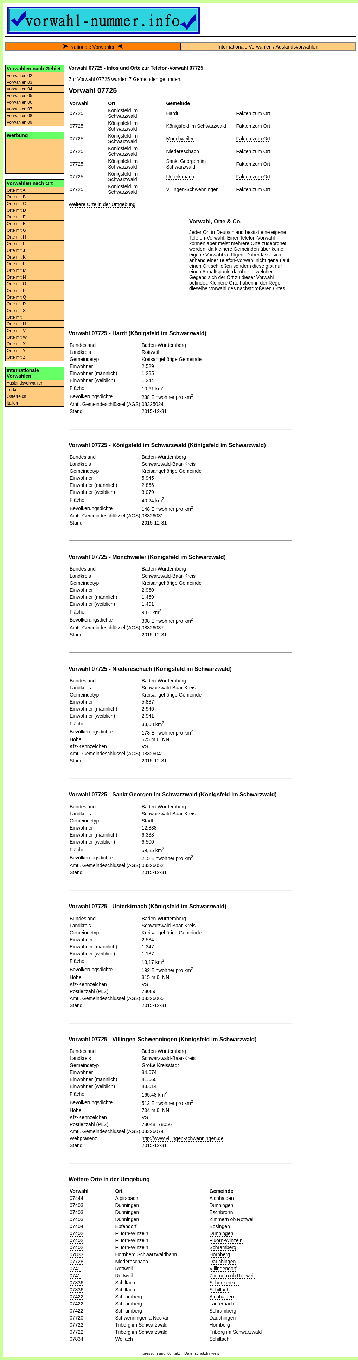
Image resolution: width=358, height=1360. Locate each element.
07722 (76, 1325)
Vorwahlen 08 (19, 115)
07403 (76, 1205)
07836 (76, 1282)
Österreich (16, 396)
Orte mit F (16, 223)
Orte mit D (16, 210)
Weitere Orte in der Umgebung (102, 204)
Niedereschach (182, 151)
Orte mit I (15, 243)
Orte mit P (16, 290)
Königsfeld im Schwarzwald (196, 126)
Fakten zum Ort (253, 113)
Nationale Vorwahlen (92, 47)
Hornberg (220, 1254)
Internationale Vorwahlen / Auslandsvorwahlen (268, 47)
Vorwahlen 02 (19, 75)
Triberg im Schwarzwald (236, 1332)
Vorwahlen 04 (19, 89)
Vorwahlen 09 (19, 122)
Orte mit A (16, 190)
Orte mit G (16, 230)
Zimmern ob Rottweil (232, 1219)
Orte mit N (16, 277)
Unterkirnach (180, 176)
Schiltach (220, 1289)
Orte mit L (16, 263)
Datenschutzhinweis (201, 1353)
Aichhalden (222, 1198)
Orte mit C (16, 203)
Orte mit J (16, 250)
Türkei (12, 389)
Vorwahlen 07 (19, 109)
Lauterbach (222, 1304)
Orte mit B (16, 197)
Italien (12, 403)
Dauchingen (223, 1261)
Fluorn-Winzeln (226, 1240)
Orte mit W (17, 337)
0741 (75, 1268)
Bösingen (220, 1226)
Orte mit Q (16, 297)
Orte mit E (16, 217)
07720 (76, 1318)
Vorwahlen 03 (19, 82)
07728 (76, 1261)
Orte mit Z (16, 357)
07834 (76, 1339)
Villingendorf (223, 1268)
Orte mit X (16, 344)
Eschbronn (221, 1212)
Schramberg (223, 1247)
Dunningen (222, 1205)
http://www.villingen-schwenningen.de (183, 1138)
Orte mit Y (16, 350)
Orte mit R (16, 303)
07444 (76, 1198)
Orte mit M (16, 270)
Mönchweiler (180, 138)
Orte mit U (16, 324)
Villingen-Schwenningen (192, 189)
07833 (76, 1254)
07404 (76, 1226)
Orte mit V (16, 330)
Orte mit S (16, 310)
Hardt (172, 113)
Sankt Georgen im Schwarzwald (186, 164)
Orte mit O (16, 283)
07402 (76, 1233)
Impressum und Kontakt (159, 1353)
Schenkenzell (224, 1282)
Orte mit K (16, 257)
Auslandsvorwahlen (25, 383)
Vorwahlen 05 (19, 95)
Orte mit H (16, 237)
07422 (76, 1296)
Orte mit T (16, 317)
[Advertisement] (35, 156)
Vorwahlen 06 (19, 102)
